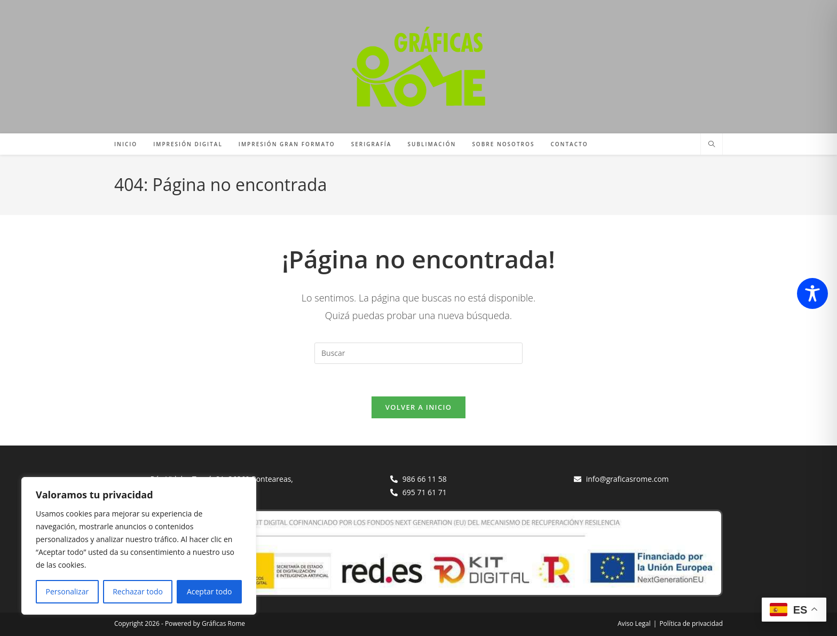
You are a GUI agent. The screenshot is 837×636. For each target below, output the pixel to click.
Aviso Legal (634, 623)
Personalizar (67, 591)
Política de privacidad (691, 623)
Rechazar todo (138, 591)
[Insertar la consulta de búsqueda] (418, 353)
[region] (138, 546)
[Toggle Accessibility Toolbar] (812, 293)
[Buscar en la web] (711, 144)
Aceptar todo (209, 591)
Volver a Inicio (418, 407)
